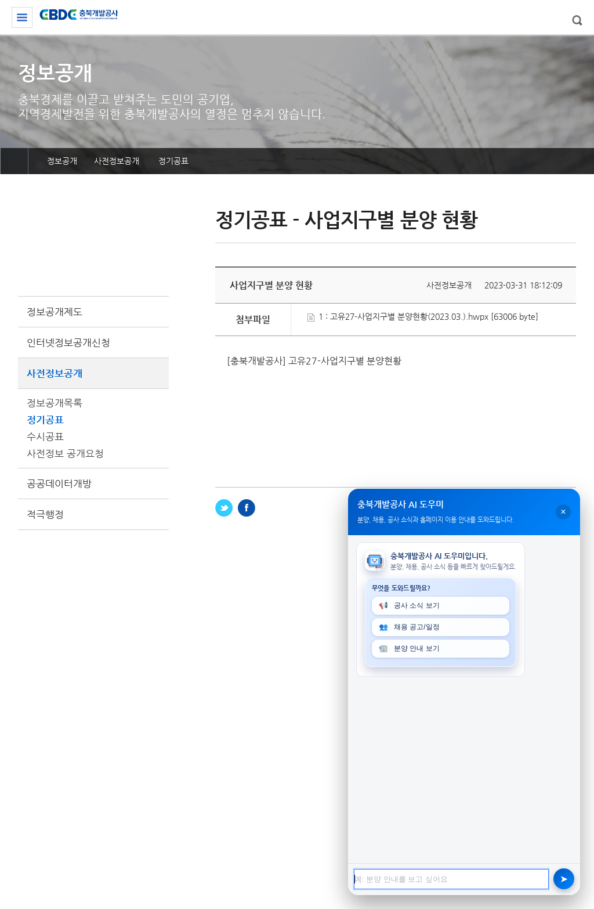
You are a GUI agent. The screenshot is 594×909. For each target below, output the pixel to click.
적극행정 (45, 514)
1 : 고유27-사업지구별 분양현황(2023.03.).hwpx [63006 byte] (422, 316)
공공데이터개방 (59, 483)
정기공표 (45, 419)
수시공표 (45, 436)
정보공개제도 (54, 312)
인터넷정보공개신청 (68, 342)
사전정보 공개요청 (65, 453)
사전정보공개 (93, 373)
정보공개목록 (54, 403)
